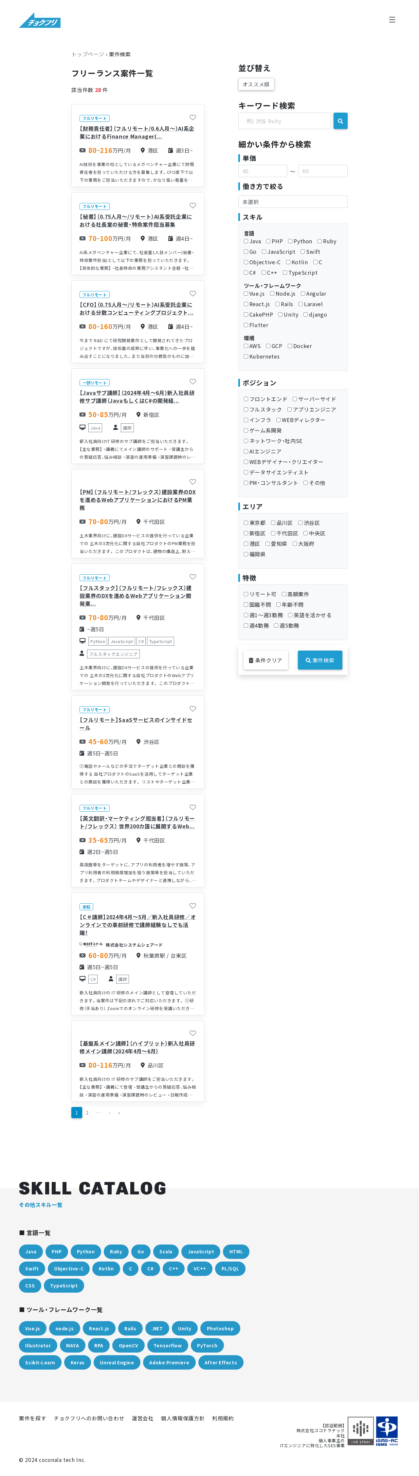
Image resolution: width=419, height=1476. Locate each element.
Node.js (283, 293)
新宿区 (255, 533)
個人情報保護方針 (183, 1418)
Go (250, 251)
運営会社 (143, 1418)
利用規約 (223, 1418)
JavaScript (278, 251)
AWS (252, 346)
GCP (274, 346)
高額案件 (295, 594)
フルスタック (263, 409)
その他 (314, 483)
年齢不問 (290, 604)
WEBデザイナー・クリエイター (284, 462)
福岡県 (255, 554)
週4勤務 (256, 625)
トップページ (87, 54)
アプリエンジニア (312, 409)
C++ (270, 272)
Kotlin (297, 262)
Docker (300, 346)
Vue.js (254, 293)
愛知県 (276, 543)
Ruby (327, 241)
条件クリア (265, 660)
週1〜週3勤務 (263, 615)
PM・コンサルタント (271, 483)
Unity (288, 314)
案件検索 (320, 660)
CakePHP (258, 314)
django (315, 314)
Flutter (256, 325)
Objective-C (262, 262)
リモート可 (260, 594)
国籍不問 (257, 604)
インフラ (257, 420)
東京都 (255, 522)
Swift (310, 251)
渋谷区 (309, 522)
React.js (257, 304)
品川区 (282, 522)
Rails (284, 304)
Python (300, 241)
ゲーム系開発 (263, 430)
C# (250, 272)
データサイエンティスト (276, 472)
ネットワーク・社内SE (273, 441)
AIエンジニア (263, 451)
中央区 (314, 533)
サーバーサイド (314, 399)
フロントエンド (265, 399)
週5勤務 (286, 625)
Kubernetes (262, 356)
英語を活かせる (310, 615)
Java (252, 241)
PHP (274, 241)
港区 (252, 543)
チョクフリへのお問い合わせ (89, 1418)
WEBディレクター (301, 420)
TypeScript (300, 272)
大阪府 (304, 543)
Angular (313, 293)
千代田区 (285, 533)
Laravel (311, 304)
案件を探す (32, 1418)
